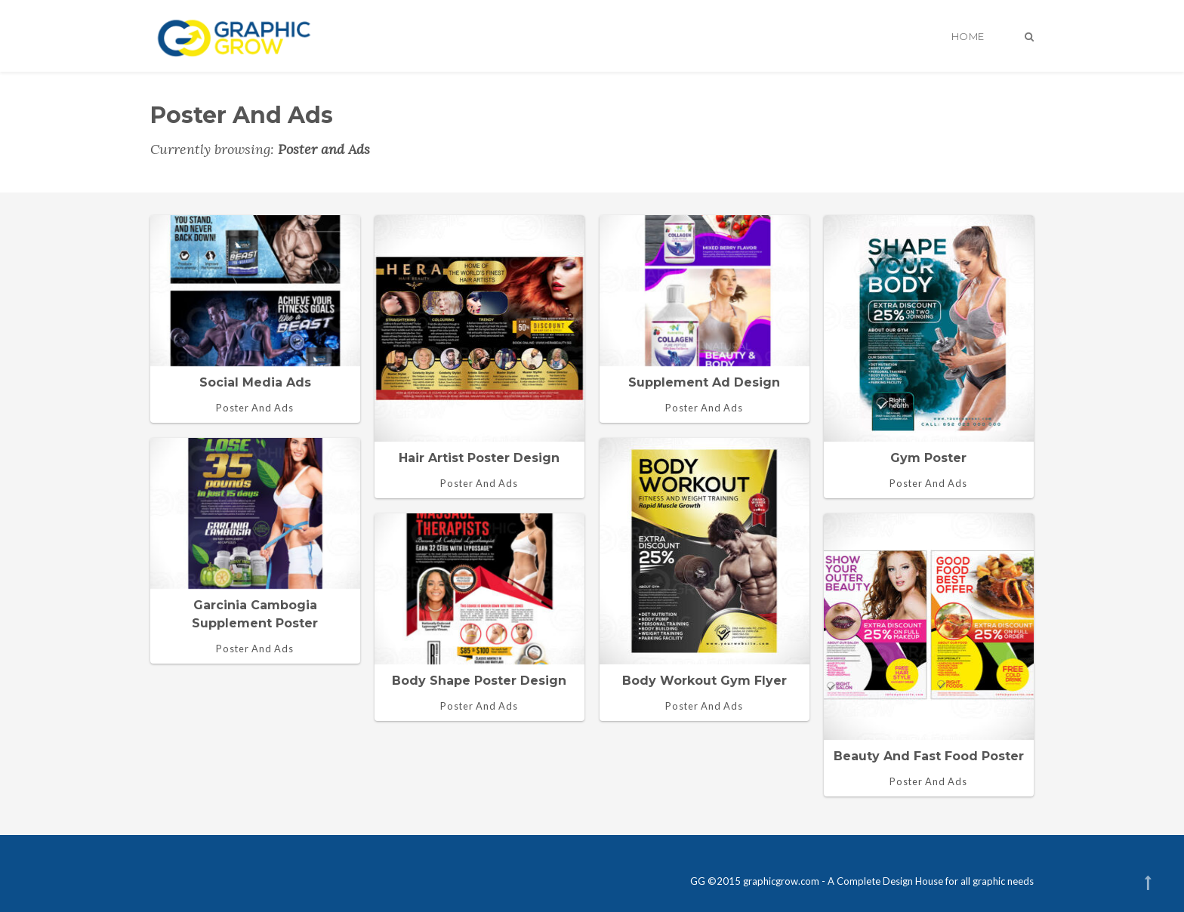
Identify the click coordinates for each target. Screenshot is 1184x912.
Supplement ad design (704, 382)
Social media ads (255, 382)
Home (968, 36)
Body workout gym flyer (704, 680)
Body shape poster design (479, 680)
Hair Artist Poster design (479, 458)
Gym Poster (928, 458)
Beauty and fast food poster (929, 756)
